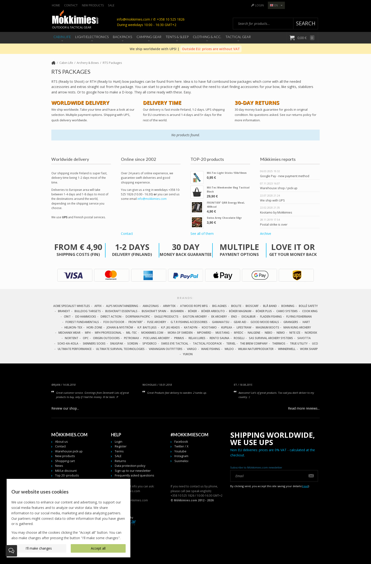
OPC (85, 338)
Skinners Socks (94, 343)
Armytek (169, 306)
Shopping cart (65, 461)
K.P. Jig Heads (170, 327)
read (305, 486)
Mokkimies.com (152, 333)
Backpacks (122, 37)
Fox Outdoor (113, 322)
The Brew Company (254, 343)
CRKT (67, 317)
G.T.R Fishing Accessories (189, 322)
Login (259, 5)
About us (61, 442)
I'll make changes (39, 548)
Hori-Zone (94, 327)
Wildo (229, 349)
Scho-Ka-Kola (67, 343)
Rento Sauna (219, 338)
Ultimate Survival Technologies (120, 349)
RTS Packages (112, 63)
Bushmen (177, 311)
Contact (71, 5)
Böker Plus (264, 311)
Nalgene (254, 333)
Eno (234, 317)
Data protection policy (130, 466)
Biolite (236, 306)
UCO (315, 343)
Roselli (239, 338)
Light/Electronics (92, 37)
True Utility (299, 343)
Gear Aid (240, 322)
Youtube (180, 451)
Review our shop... (65, 408)
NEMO (281, 333)
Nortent (71, 338)
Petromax (131, 338)
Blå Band (270, 306)
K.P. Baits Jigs (147, 327)
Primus (179, 338)
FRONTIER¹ (135, 322)
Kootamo (209, 327)
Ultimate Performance (75, 349)
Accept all (98, 548)
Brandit (64, 311)
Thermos (278, 343)
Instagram (181, 456)
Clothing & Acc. (207, 37)
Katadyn (190, 327)
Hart (306, 322)
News (59, 466)
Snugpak (116, 343)
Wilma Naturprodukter (256, 349)
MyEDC (238, 333)
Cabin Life (62, 37)
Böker (192, 311)
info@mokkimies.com (152, 199)
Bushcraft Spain (154, 311)
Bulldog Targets (88, 311)
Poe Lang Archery (156, 338)
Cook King (310, 311)
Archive (265, 234)
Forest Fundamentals (82, 322)
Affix (98, 306)
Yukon (188, 354)
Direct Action (111, 317)
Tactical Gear (238, 37)
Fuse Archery (156, 322)
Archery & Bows (88, 63)
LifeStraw (244, 327)
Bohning (287, 306)
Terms (119, 451)
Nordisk (311, 333)
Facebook (181, 442)
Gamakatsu (220, 322)
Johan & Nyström (120, 327)
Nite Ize (294, 333)
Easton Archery (195, 317)
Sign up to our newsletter (133, 471)
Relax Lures (197, 338)
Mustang (223, 333)
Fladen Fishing (271, 317)
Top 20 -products (67, 475)
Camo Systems (287, 311)
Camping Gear (149, 37)
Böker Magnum (240, 311)
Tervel (231, 343)
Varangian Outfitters (165, 349)
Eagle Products (166, 317)
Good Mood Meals (265, 322)
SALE (111, 5)
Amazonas (151, 306)
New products (93, 5)
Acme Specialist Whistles (71, 306)
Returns (120, 461)
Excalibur (249, 317)
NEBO (268, 333)
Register (121, 446)
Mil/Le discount (66, 471)
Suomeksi (181, 461)
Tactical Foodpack (207, 343)
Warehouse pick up (69, 451)
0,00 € (305, 37)
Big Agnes (219, 306)
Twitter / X (181, 446)
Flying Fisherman (299, 317)
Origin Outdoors (106, 338)
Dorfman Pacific (138, 317)
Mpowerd (204, 333)
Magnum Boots (267, 327)
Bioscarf (252, 306)
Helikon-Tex (73, 327)
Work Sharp (309, 349)
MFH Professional (108, 333)
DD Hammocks (85, 317)
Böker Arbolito (213, 311)
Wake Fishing (210, 349)
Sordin (132, 343)
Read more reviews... (304, 408)
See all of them (202, 234)
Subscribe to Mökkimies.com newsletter (256, 467)
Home (56, 5)
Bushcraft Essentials (121, 311)
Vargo (192, 349)
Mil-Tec (131, 333)
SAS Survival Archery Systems (271, 338)
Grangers (290, 322)
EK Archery (219, 317)
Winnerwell (287, 349)
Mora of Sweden (180, 333)
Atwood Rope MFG (194, 306)
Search (305, 23)
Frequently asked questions (134, 475)
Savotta (304, 338)
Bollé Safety (308, 306)
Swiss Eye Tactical (174, 343)
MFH (88, 333)
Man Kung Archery (297, 327)
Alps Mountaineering (122, 306)
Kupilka (226, 327)
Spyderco (149, 343)
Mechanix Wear (69, 333)
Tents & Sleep (177, 37)
